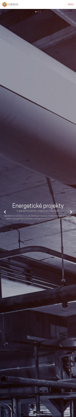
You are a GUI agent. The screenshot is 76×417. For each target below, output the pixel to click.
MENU (71, 4)
